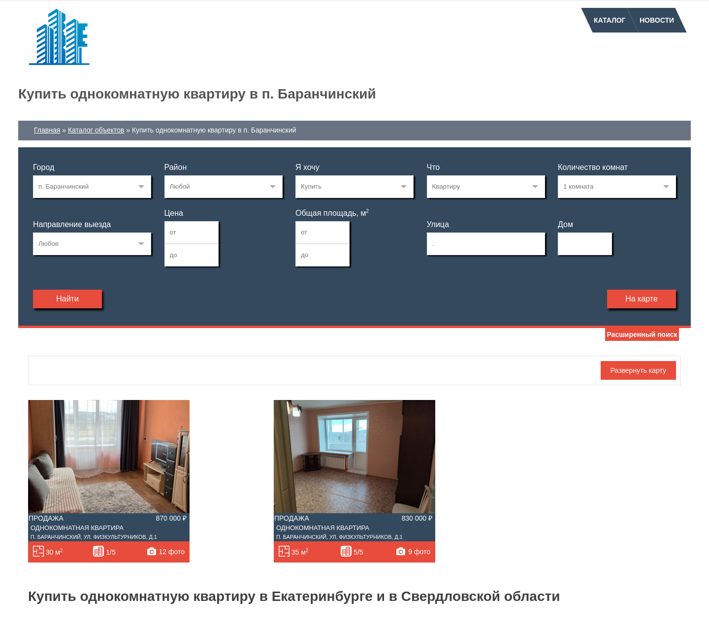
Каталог (610, 20)
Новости (657, 20)
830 (92, 186)
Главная (47, 130)
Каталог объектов (96, 130)
